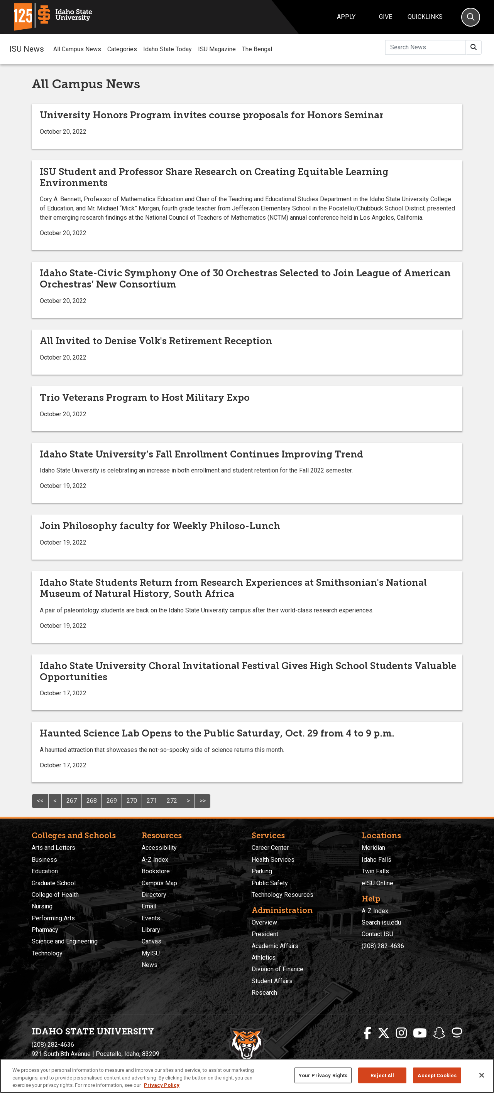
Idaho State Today (167, 49)
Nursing (42, 906)
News (149, 965)
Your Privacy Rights (323, 1075)
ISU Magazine (217, 49)
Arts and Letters (53, 847)
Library (151, 929)
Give (385, 16)
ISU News (26, 49)
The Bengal (257, 49)
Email (149, 906)
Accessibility (159, 847)
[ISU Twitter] (383, 1033)
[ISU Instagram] (401, 1033)
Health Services (273, 859)
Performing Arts (53, 918)
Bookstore (156, 871)
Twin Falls (375, 871)
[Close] (481, 1075)
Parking (262, 871)
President (265, 934)
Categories (122, 49)
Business (44, 859)
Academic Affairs (275, 946)
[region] (247, 1076)
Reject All (382, 1075)
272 (172, 800)
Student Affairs (272, 981)
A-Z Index (155, 859)
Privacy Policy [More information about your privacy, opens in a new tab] (161, 1085)
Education (45, 871)
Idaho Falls (376, 859)
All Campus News (77, 49)
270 (132, 800)
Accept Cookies (437, 1075)
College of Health (55, 894)
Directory (154, 894)
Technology (47, 953)
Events (151, 918)
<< (40, 800)
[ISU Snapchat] (439, 1033)
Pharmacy (45, 929)
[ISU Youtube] (420, 1033)
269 (112, 800)
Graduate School (54, 883)
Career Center (270, 847)
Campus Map (159, 883)
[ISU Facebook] (367, 1033)
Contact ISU (377, 934)
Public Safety (270, 883)
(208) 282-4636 (383, 946)
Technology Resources (282, 894)
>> (203, 800)
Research (264, 992)
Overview (264, 922)
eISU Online (377, 883)
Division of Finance (277, 969)
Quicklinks (425, 16)
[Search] (470, 17)
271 (152, 800)
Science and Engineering (65, 941)
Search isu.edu (381, 922)
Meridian (373, 847)
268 (91, 800)
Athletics (264, 957)
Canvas (151, 941)
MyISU (151, 953)
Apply (346, 16)
